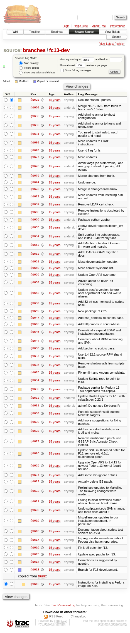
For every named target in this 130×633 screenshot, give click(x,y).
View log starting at (77, 59)
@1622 (35, 492)
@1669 (35, 205)
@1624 (35, 476)
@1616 (35, 549)
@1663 (35, 245)
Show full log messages (75, 70)
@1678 (35, 150)
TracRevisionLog (63, 606)
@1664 (35, 237)
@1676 (35, 166)
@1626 (35, 454)
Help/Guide (81, 26)
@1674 (35, 182)
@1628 (35, 432)
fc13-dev (59, 50)
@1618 (35, 532)
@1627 (35, 442)
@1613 (35, 571)
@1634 (35, 381)
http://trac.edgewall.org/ (112, 625)
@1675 (35, 176)
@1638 (35, 349)
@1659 (35, 275)
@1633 (35, 390)
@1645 (35, 333)
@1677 (35, 157)
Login (66, 26)
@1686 (35, 116)
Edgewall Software (53, 625)
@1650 (35, 304)
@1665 (35, 228)
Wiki (15, 31)
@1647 (35, 318)
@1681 (35, 134)
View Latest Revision (112, 43)
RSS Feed (56, 617)
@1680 (35, 143)
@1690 (35, 107)
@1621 (35, 502)
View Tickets (112, 31)
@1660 (35, 269)
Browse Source (84, 31)
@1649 (35, 312)
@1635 (35, 373)
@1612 (35, 585)
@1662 (35, 254)
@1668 (35, 212)
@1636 (35, 366)
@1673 (35, 189)
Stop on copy (28, 63)
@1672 (35, 197)
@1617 (35, 541)
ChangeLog (78, 617)
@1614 (35, 563)
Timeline (34, 31)
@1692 (35, 100)
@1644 (35, 341)
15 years (54, 99)
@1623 (35, 483)
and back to (108, 59)
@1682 (35, 125)
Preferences (117, 26)
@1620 (35, 511)
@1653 (35, 293)
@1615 (35, 555)
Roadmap (57, 31)
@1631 (35, 406)
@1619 (35, 522)
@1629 (35, 423)
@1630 (35, 414)
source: (12, 50)
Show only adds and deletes (37, 73)
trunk (42, 577)
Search (116, 36)
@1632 (35, 399)
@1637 (35, 357)
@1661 (35, 262)
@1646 (35, 325)
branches (34, 50)
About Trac (99, 26)
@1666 (35, 220)
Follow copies (29, 68)
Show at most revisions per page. (84, 65)
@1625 (35, 467)
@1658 (35, 283)
